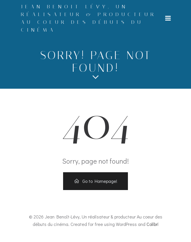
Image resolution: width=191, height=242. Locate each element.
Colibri (153, 224)
